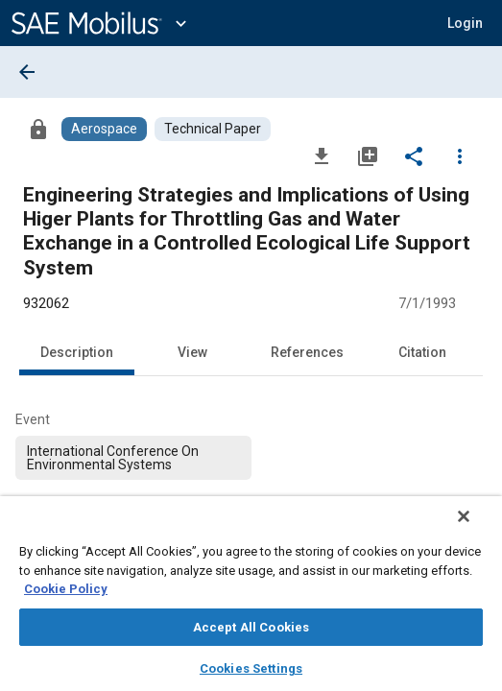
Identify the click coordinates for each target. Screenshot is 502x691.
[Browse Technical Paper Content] (213, 129)
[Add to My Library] (367, 155)
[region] (251, 600)
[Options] (460, 155)
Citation (422, 352)
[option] (133, 458)
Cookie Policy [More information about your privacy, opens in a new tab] (66, 589)
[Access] (38, 128)
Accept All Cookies (251, 627)
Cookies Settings (251, 668)
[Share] (413, 155)
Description (76, 352)
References (307, 352)
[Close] (477, 529)
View (192, 352)
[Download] (321, 155)
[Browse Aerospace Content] (104, 129)
